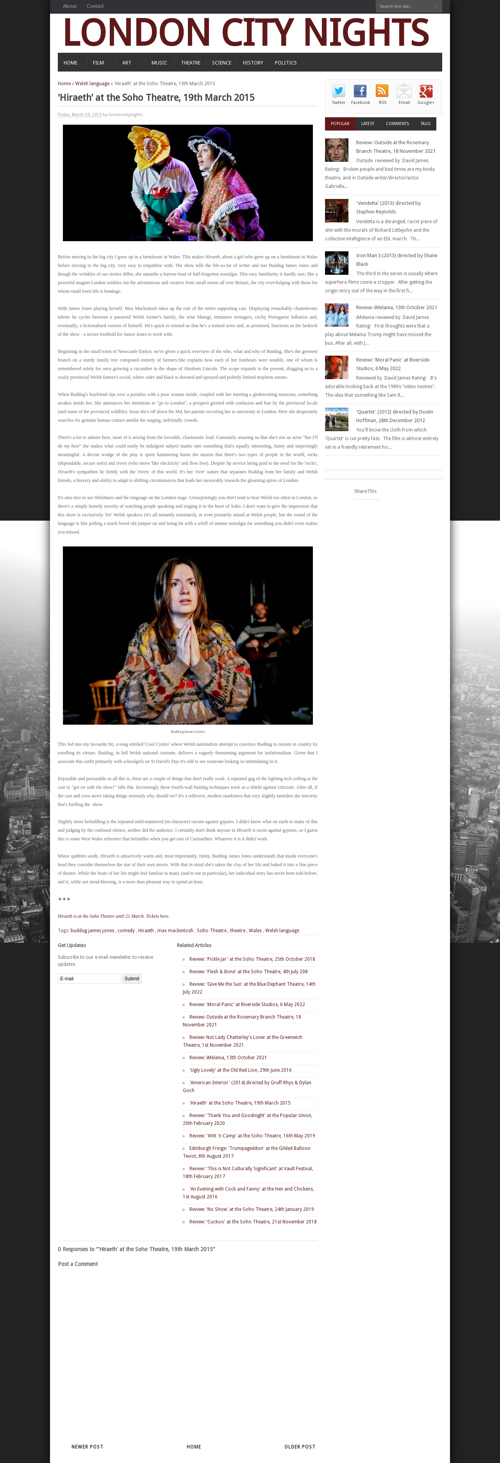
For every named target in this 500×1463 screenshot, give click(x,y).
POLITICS (286, 63)
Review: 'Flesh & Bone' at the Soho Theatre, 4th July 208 (248, 971)
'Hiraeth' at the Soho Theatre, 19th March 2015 (240, 1103)
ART (126, 63)
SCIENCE (221, 63)
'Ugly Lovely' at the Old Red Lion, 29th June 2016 (240, 1070)
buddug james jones (92, 930)
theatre (237, 930)
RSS (382, 102)
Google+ (426, 102)
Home (64, 83)
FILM (98, 63)
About (70, 6)
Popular (340, 123)
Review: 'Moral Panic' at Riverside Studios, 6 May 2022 (247, 1004)
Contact (95, 6)
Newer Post (87, 1447)
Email (404, 102)
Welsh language (92, 83)
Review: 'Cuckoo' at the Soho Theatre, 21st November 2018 (253, 1222)
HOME (70, 63)
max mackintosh (175, 930)
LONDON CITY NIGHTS (245, 33)
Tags (425, 123)
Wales (255, 930)
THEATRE (190, 63)
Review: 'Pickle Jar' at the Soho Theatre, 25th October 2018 (252, 959)
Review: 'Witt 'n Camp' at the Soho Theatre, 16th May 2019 (252, 1136)
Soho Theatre (212, 930)
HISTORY (253, 63)
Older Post (300, 1447)
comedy (126, 930)
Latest (367, 123)
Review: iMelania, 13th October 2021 (228, 1057)
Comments (397, 123)
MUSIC (159, 63)
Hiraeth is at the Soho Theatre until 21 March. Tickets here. (114, 916)
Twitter (338, 102)
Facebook (360, 102)
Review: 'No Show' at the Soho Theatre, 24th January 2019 (251, 1209)
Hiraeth (146, 930)
